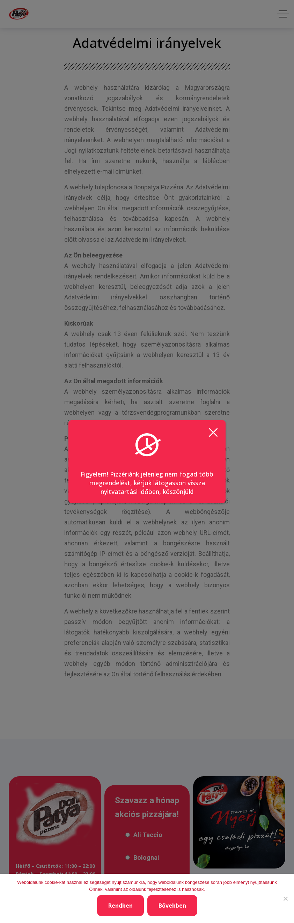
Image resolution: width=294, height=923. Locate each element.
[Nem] (285, 898)
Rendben (120, 905)
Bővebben (172, 905)
